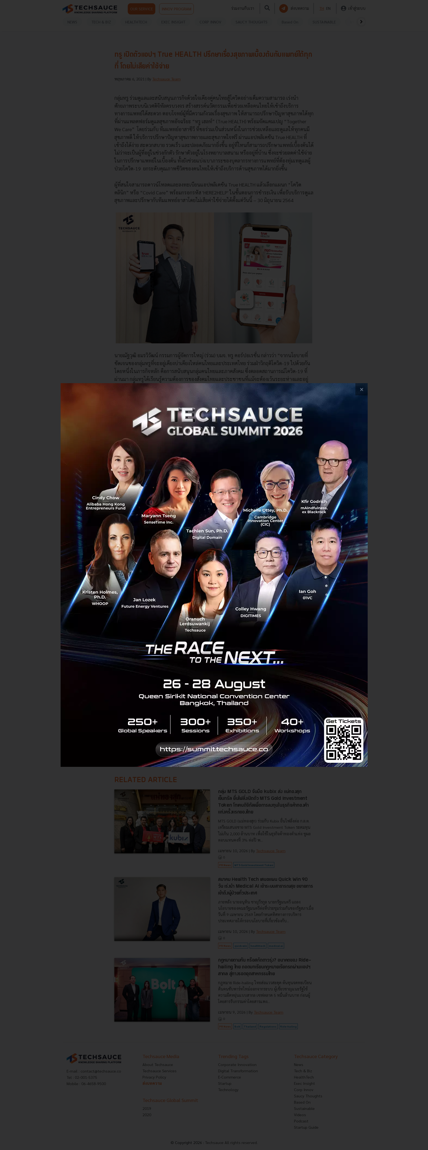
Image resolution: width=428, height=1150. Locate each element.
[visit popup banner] (214, 575)
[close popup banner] (361, 389)
